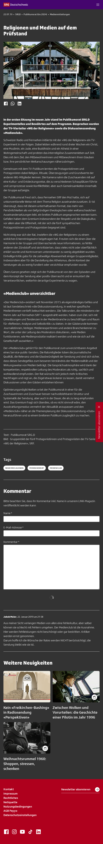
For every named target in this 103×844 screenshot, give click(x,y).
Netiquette (10, 802)
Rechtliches (10, 797)
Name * (7, 513)
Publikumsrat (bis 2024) (35, 14)
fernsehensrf (36, 468)
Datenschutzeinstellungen (20, 815)
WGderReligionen (14, 468)
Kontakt (8, 789)
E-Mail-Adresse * (13, 527)
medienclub (56, 468)
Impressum (10, 793)
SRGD (18, 14)
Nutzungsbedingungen (17, 806)
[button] (98, 4)
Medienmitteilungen (60, 14)
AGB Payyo (10, 810)
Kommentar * (11, 541)
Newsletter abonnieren (80, 789)
